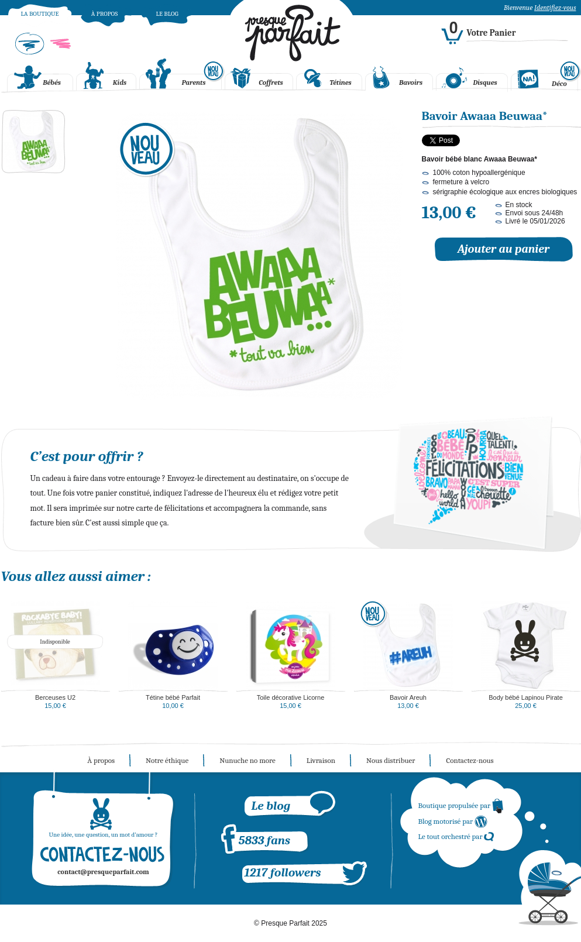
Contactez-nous (469, 760)
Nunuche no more (247, 760)
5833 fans (264, 840)
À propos (104, 14)
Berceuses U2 (55, 697)
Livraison (321, 760)
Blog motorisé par (453, 821)
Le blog (167, 14)
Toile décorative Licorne (291, 697)
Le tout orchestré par (456, 836)
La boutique (39, 14)
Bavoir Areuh (408, 697)
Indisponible (55, 641)
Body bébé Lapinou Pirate (526, 697)
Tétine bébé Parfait (173, 697)
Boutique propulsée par (461, 805)
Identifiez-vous (555, 8)
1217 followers (283, 872)
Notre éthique (167, 760)
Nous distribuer (390, 760)
